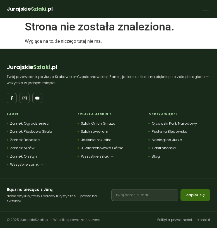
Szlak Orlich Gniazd (98, 123)
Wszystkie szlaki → (97, 156)
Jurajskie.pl (32, 67)
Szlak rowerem (94, 131)
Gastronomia (164, 148)
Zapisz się (195, 195)
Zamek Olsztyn (23, 156)
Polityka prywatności (174, 219)
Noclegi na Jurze (167, 139)
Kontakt (203, 219)
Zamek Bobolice (25, 139)
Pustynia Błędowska (169, 131)
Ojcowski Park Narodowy (174, 123)
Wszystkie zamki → (27, 164)
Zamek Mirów (22, 148)
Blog (156, 156)
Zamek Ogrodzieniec (29, 123)
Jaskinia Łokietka (96, 139)
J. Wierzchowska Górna (102, 148)
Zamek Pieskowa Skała (31, 131)
